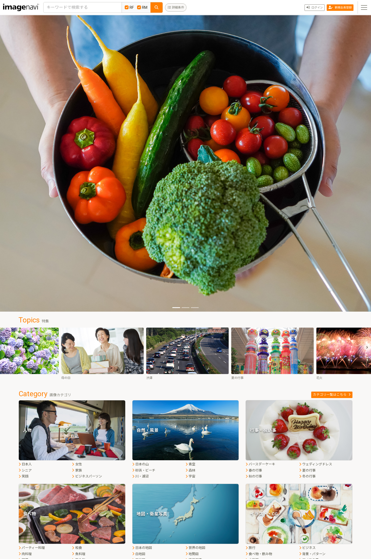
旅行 (250, 548)
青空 (190, 464)
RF (129, 7)
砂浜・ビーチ (143, 470)
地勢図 (192, 554)
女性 (77, 464)
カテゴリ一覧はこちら (332, 394)
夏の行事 (307, 470)
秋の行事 (254, 476)
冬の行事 (307, 476)
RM (142, 7)
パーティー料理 (32, 548)
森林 (190, 470)
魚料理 (78, 554)
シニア (25, 470)
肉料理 (25, 554)
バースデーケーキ (260, 464)
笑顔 (23, 476)
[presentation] (4, 347)
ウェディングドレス (315, 464)
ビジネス (307, 548)
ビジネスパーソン (87, 476)
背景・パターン (312, 554)
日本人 (25, 464)
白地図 (138, 554)
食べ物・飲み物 (259, 554)
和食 (77, 548)
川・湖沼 (140, 476)
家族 (77, 470)
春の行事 (254, 470)
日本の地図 (142, 548)
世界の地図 (195, 548)
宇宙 (190, 476)
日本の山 (140, 464)
